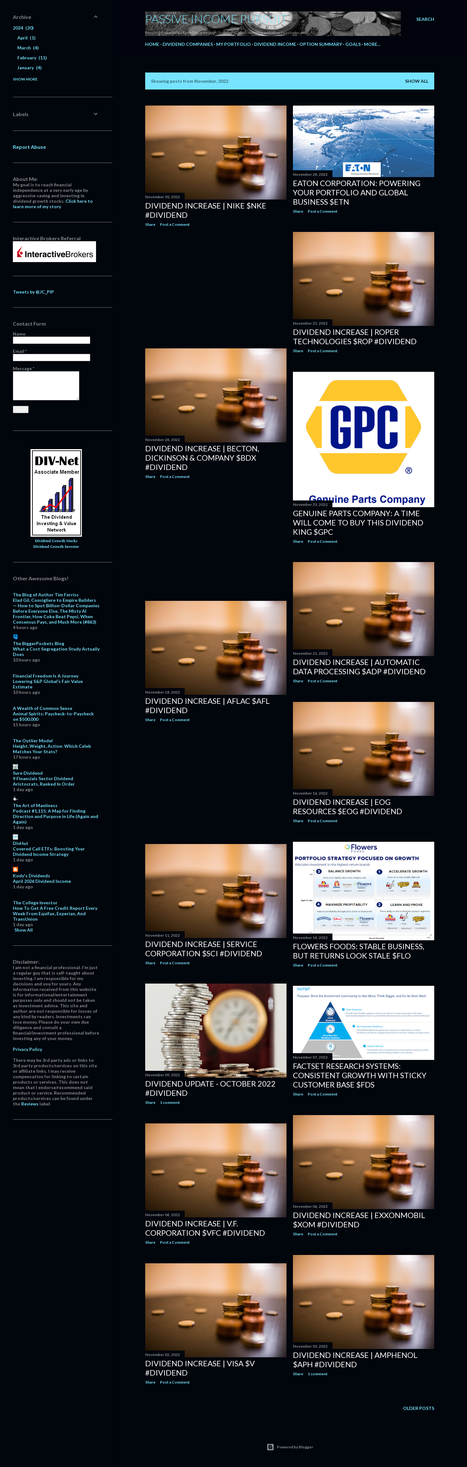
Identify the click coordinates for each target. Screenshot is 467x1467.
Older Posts (418, 1408)
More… (372, 44)
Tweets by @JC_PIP (33, 291)
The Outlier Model (33, 740)
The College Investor (35, 902)
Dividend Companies (188, 44)
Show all (416, 81)
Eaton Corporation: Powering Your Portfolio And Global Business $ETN (356, 192)
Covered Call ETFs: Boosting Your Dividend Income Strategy (49, 851)
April (26, 37)
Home (152, 44)
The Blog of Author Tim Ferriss (46, 594)
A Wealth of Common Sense (42, 708)
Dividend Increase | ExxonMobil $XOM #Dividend (359, 1219)
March (28, 47)
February (32, 57)
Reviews (30, 1103)
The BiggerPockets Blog (38, 643)
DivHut (20, 843)
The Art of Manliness (35, 805)
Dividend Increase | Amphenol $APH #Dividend (355, 1359)
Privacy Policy (27, 1049)
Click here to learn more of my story (53, 203)
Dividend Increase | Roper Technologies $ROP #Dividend (355, 336)
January (29, 67)
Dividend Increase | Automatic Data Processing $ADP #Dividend (359, 666)
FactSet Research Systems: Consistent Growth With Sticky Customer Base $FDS (360, 1075)
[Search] (425, 19)
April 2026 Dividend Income (42, 881)
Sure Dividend (28, 773)
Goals (353, 44)
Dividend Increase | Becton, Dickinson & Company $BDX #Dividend (202, 458)
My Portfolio (233, 44)
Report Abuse (29, 147)
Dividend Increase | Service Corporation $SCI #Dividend (203, 948)
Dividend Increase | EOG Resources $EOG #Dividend (347, 806)
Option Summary (320, 44)
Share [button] (150, 224)
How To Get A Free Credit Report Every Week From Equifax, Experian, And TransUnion (55, 913)
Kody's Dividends (31, 875)
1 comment (170, 1102)
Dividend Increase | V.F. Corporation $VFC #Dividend (205, 1228)
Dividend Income (275, 44)
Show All (23, 930)
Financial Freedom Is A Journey (45, 675)
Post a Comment (175, 224)
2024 (23, 27)
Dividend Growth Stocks (56, 541)
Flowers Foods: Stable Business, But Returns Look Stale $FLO (358, 951)
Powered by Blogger (290, 1447)
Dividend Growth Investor (56, 546)
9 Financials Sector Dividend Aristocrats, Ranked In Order (44, 781)
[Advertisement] (215, 288)
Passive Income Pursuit (216, 19)
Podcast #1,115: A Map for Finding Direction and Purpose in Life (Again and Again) (55, 816)
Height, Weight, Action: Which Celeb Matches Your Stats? (52, 748)
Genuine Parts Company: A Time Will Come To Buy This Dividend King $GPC (358, 522)
